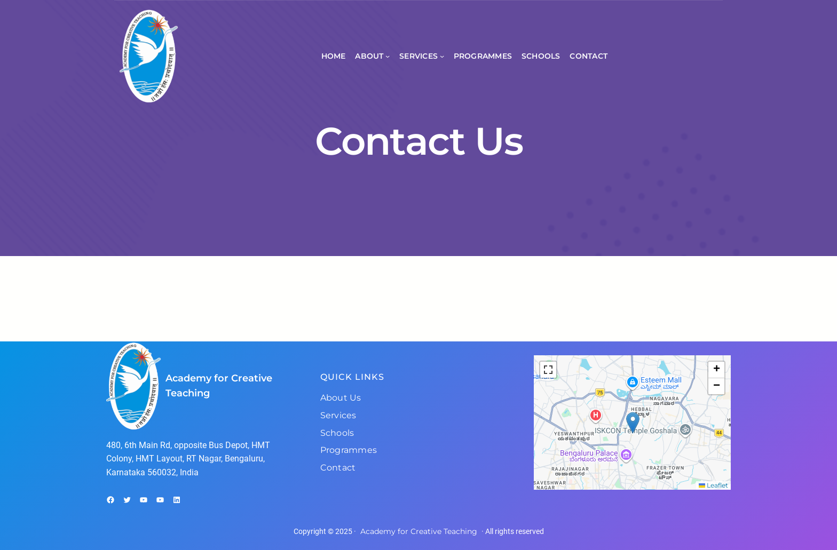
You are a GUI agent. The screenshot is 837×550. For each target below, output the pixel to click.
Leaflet (713, 485)
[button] (632, 423)
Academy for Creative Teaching (418, 531)
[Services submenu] (442, 56)
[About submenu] (387, 56)
